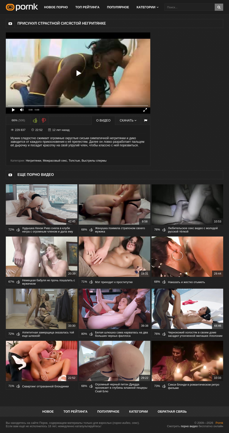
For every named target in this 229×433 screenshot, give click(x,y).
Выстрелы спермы (94, 160)
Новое (48, 411)
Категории (146, 7)
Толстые (74, 160)
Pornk (219, 422)
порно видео (189, 426)
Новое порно (56, 7)
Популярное (118, 7)
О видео (103, 120)
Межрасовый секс (55, 160)
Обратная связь (172, 411)
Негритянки (33, 160)
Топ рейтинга (87, 7)
